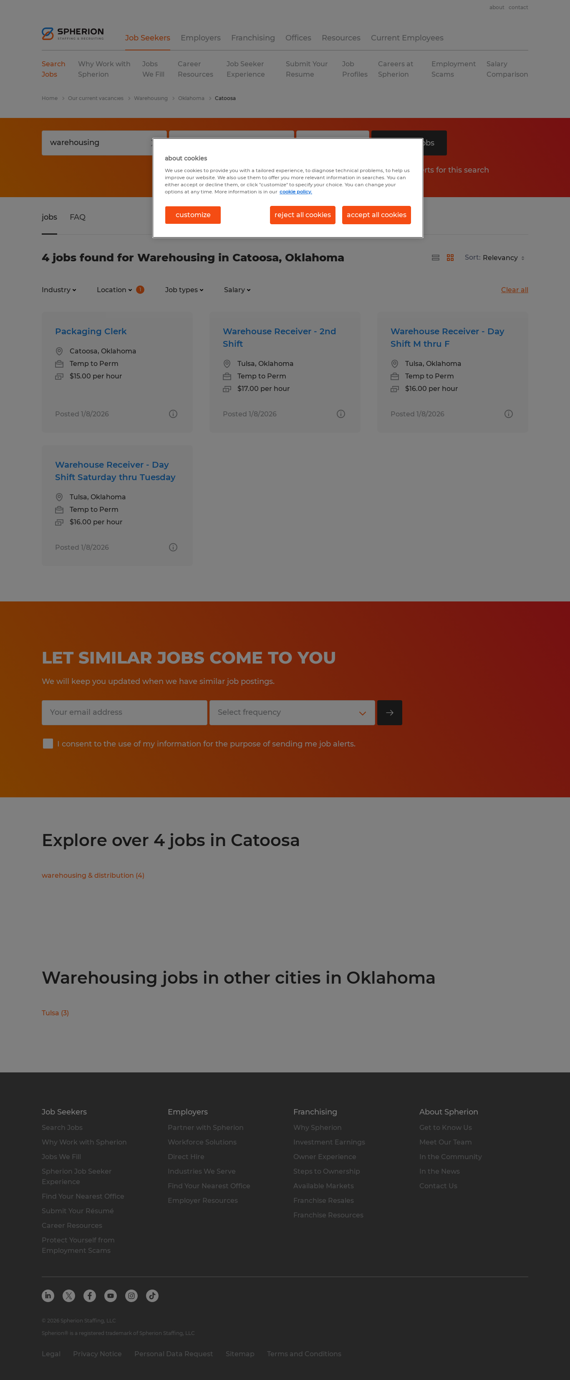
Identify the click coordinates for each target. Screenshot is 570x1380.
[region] (288, 188)
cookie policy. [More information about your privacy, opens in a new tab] (296, 192)
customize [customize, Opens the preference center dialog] (193, 215)
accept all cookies (376, 215)
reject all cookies (303, 215)
